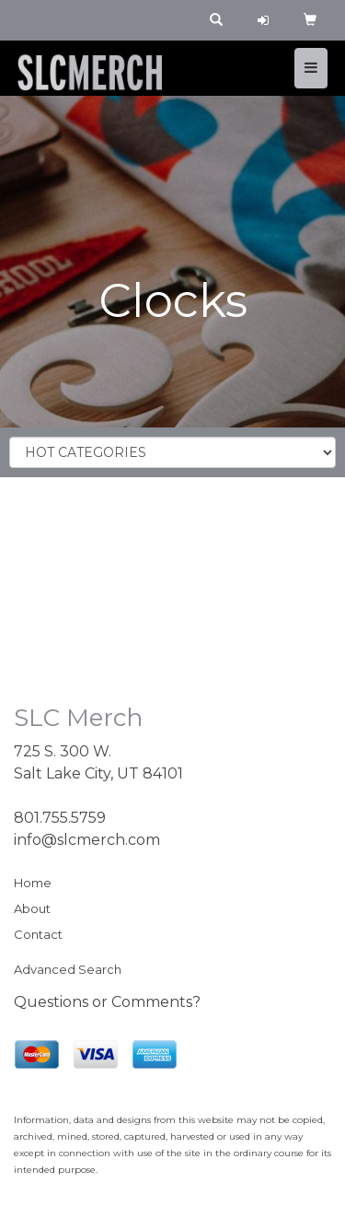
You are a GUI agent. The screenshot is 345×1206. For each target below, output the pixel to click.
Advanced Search (67, 969)
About (32, 908)
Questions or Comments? (107, 1002)
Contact (38, 934)
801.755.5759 (60, 817)
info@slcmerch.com (87, 840)
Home (33, 882)
